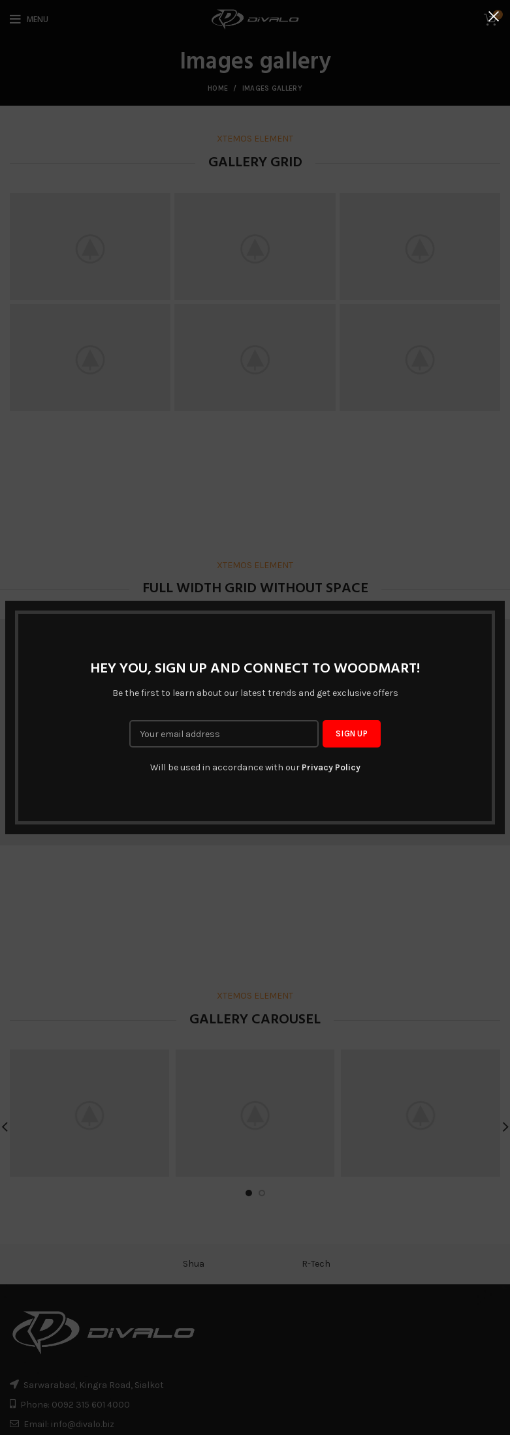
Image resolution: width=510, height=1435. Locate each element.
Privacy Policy (331, 767)
